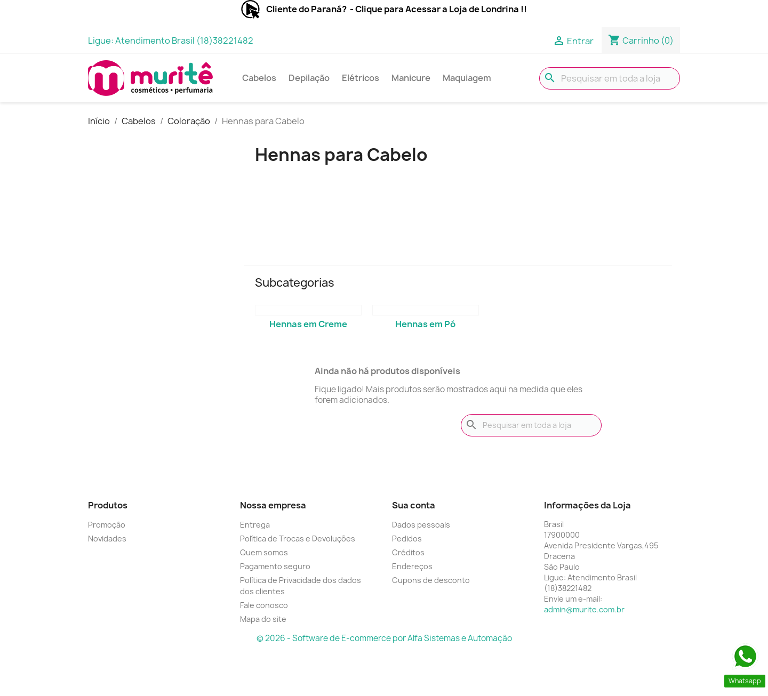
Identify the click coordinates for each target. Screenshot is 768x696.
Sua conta (413, 505)
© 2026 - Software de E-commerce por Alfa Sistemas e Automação (384, 638)
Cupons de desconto (431, 580)
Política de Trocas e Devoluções (297, 538)
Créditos (408, 552)
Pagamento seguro (275, 566)
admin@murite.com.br (584, 609)
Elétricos (360, 78)
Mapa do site (263, 619)
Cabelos (259, 78)
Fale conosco (264, 605)
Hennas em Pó (425, 324)
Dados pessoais (421, 525)
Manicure (410, 78)
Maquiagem (467, 78)
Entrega (255, 525)
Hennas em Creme (308, 324)
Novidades (107, 538)
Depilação (309, 78)
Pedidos (407, 538)
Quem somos (264, 552)
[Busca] (609, 78)
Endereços (412, 566)
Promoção (106, 525)
